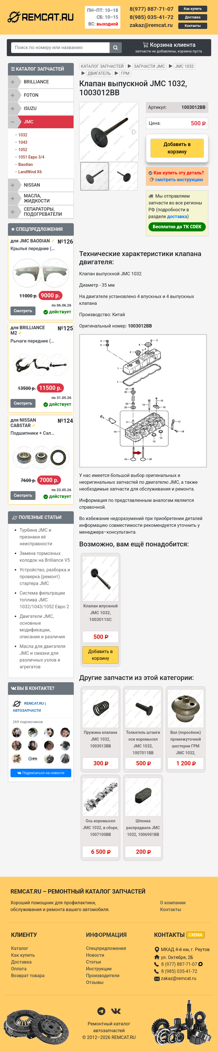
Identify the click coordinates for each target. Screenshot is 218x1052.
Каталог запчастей (102, 66)
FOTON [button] (31, 95)
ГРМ (125, 73)
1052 (22, 149)
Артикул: (154, 107)
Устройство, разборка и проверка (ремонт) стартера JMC (45, 576)
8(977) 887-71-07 (151, 9)
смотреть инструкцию (179, 179)
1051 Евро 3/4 (31, 157)
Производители (103, 975)
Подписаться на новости (40, 773)
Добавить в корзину (177, 148)
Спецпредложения (106, 948)
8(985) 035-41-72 (151, 17)
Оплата (18, 968)
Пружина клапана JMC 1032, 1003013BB (100, 739)
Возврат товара (28, 975)
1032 (22, 135)
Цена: (155, 123)
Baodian (25, 164)
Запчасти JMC (149, 66)
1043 (22, 142)
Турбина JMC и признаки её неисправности (36, 536)
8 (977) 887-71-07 (182, 964)
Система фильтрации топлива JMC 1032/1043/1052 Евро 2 (44, 599)
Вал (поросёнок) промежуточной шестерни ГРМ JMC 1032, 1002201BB (185, 746)
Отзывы (95, 982)
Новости (95, 955)
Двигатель (99, 73)
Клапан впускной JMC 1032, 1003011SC (100, 612)
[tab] (41, 81)
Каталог (19, 948)
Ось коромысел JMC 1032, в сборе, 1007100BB (100, 828)
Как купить (193, 9)
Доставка (192, 17)
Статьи (93, 962)
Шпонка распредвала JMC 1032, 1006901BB (143, 828)
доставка (177, 216)
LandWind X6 (30, 172)
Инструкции (99, 968)
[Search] (60, 47)
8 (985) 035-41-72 (179, 971)
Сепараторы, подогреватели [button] (43, 211)
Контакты (193, 26)
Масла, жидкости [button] (37, 198)
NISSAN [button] (32, 185)
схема (195, 935)
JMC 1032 (184, 66)
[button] (133, 131)
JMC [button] (28, 121)
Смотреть (23, 311)
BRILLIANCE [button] (36, 82)
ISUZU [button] (30, 108)
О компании (173, 902)
